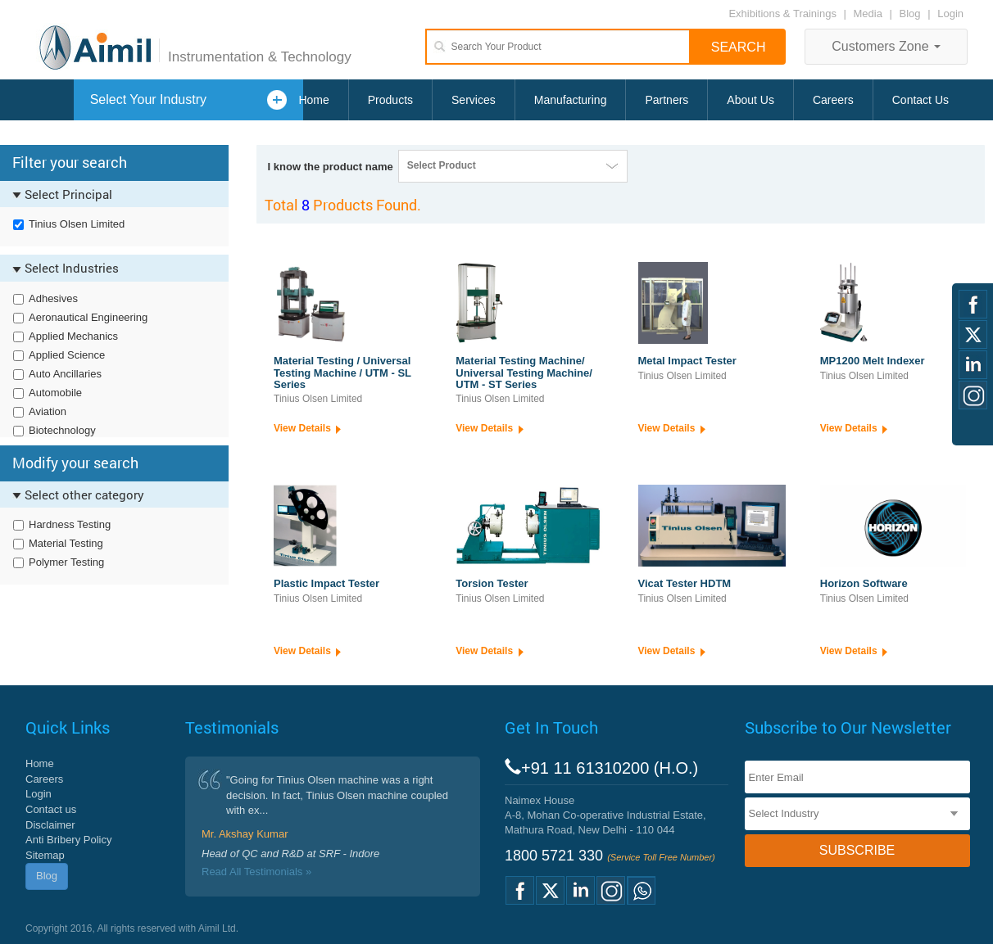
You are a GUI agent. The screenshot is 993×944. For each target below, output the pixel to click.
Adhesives (53, 298)
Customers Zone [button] (886, 46)
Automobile (55, 392)
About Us (750, 99)
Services (473, 99)
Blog (910, 13)
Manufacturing (570, 99)
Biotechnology (62, 430)
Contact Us (920, 99)
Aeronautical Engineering (88, 317)
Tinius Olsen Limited (77, 224)
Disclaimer (50, 825)
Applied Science (67, 355)
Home (313, 99)
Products (390, 99)
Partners (666, 99)
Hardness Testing (70, 524)
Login (950, 13)
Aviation (47, 411)
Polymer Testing (66, 562)
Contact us (50, 809)
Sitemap (45, 855)
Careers (833, 99)
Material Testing (66, 543)
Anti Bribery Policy (68, 839)
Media (870, 13)
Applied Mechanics (73, 336)
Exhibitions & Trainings (782, 13)
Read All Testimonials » (256, 871)
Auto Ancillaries (65, 374)
